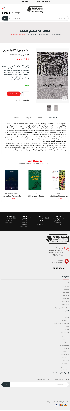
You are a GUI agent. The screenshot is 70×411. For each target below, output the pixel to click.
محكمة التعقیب (64, 370)
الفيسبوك (67, 268)
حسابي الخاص (65, 301)
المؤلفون (66, 286)
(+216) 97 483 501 (56, 250)
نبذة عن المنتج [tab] (52, 117)
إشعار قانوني (65, 295)
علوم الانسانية (65, 320)
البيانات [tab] (39, 117)
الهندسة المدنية (64, 345)
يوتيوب (60, 268)
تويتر (63, 268)
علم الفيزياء (66, 339)
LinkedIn (54, 268)
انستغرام (57, 268)
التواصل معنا (65, 292)
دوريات (67, 326)
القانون (67, 317)
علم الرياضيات (65, 342)
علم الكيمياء (65, 357)
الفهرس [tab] (16, 117)
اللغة (35, 193)
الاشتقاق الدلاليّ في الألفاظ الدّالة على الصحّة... (35, 196)
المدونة (67, 329)
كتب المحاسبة (65, 354)
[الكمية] (26, 94)
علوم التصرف (65, 363)
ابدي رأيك (28, 117)
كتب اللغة (66, 348)
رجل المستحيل (65, 367)
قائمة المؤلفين (65, 304)
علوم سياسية (65, 336)
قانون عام (66, 360)
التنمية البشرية (65, 332)
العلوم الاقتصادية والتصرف (62, 323)
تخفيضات (66, 289)
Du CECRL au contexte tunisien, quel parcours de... (11, 196)
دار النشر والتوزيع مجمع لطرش (60, 307)
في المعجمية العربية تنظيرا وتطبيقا (58, 196)
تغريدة (16, 100)
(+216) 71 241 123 (56, 255)
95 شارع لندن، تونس (57, 262)
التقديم (67, 283)
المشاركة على (19, 100)
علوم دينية (66, 351)
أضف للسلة (13, 93)
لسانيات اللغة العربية (11, 193)
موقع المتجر (16, 12)
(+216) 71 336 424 (56, 253)
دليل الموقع (65, 298)
